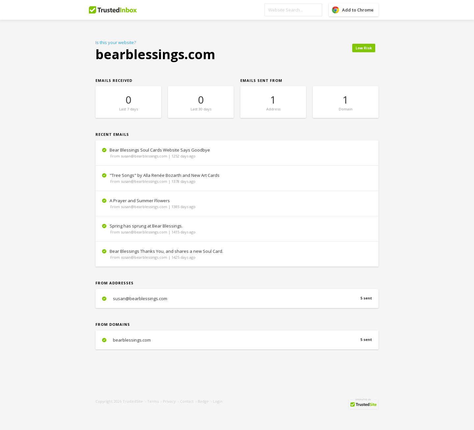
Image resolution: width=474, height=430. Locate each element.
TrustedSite (132, 401)
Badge (203, 401)
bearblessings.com (237, 340)
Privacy (169, 401)
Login (218, 401)
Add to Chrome (358, 10)
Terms (153, 401)
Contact (187, 401)
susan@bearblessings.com (237, 298)
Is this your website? (115, 42)
